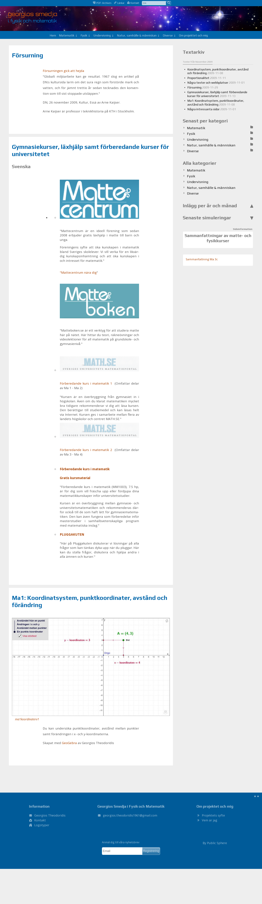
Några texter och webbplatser (216, 82)
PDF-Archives (102, 2)
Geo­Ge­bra (69, 743)
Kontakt (133, 2)
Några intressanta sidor (211, 109)
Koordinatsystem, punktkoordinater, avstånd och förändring (217, 71)
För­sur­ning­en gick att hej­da (63, 71)
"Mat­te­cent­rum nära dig (78, 272)
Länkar (119, 2)
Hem (53, 35)
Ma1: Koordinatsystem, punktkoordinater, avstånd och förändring (215, 102)
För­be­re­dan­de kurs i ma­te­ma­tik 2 (99, 437)
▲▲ (256, 796)
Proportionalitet (206, 78)
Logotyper (41, 825)
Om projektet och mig (193, 35)
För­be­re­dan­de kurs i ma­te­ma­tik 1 (99, 371)
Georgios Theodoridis (50, 815)
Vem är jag (209, 820)
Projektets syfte (213, 815)
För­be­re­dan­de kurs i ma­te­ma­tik (85, 469)
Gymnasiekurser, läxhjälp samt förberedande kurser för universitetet (217, 94)
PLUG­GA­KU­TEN (72, 534)
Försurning (27, 55)
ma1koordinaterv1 (27, 719)
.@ (130, 815)
